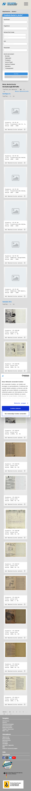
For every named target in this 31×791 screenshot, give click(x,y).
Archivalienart (9, 54)
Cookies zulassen (15, 408)
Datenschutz (6, 740)
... (26, 712)
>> (10, 714)
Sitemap (5, 743)
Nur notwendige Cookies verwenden (15, 413)
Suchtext (7, 19)
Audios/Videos (10, 64)
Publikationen (7, 727)
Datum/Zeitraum (9, 32)
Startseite (6, 11)
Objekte (7, 66)
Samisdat (8, 58)
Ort (5, 41)
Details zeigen (20, 403)
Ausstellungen (7, 725)
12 (20, 89)
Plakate (7, 60)
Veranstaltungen (8, 724)
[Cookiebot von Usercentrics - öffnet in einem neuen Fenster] (22, 376)
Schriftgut (9, 62)
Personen (7, 47)
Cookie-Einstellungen (9, 748)
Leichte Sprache (8, 745)
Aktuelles (5, 721)
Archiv (14, 11)
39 (4, 714)
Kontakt (5, 742)
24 (24, 89)
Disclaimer (6, 738)
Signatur (7, 26)
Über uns (5, 730)
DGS (3, 747)
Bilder (7, 56)
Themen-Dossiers (8, 729)
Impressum (5, 737)
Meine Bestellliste (9, 84)
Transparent (9, 68)
